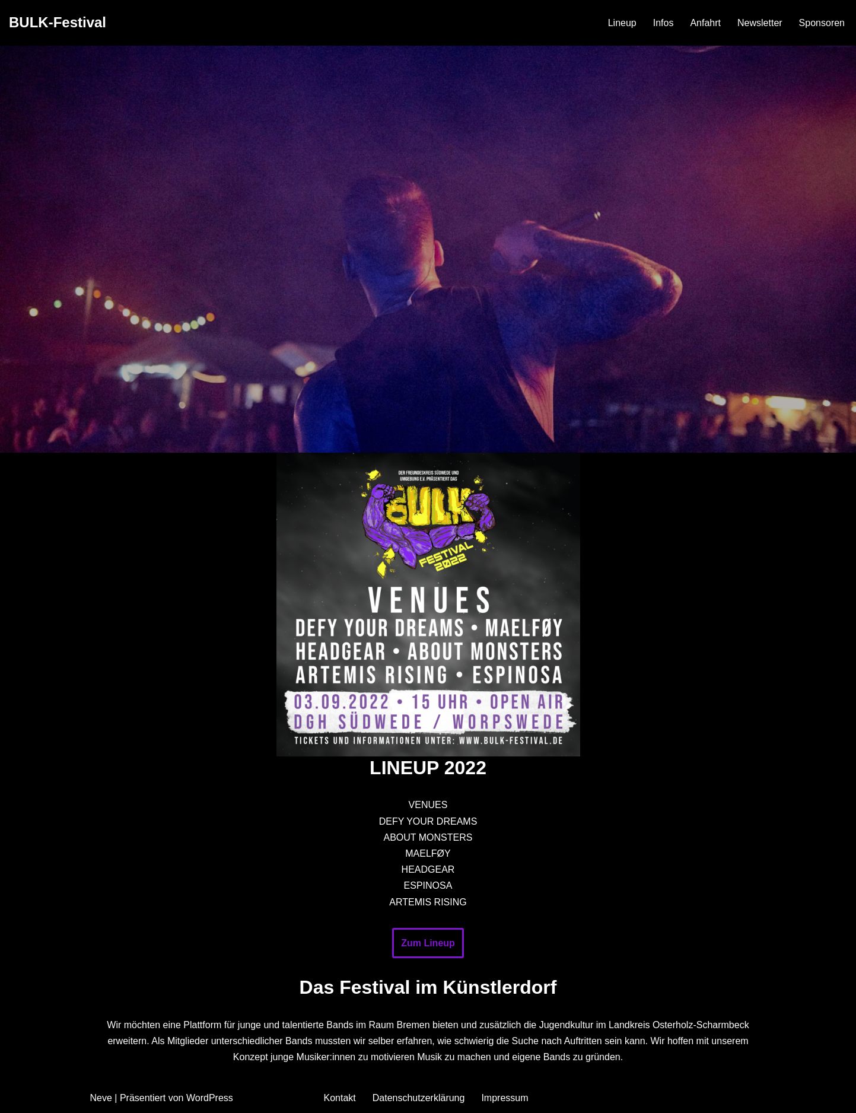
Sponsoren (822, 23)
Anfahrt (705, 23)
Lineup (622, 23)
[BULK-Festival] (57, 23)
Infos (663, 23)
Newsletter (759, 23)
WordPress (209, 1098)
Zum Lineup (428, 943)
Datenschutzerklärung (419, 1098)
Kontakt (340, 1098)
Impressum (504, 1098)
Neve (101, 1098)
